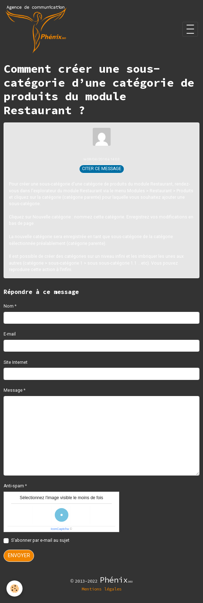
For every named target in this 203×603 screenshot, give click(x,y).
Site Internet (16, 362)
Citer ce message (101, 168)
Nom (9, 306)
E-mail (10, 334)
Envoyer (19, 555)
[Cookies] (14, 588)
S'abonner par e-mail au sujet (40, 540)
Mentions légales (102, 589)
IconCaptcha (60, 529)
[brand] (37, 29)
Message (13, 390)
